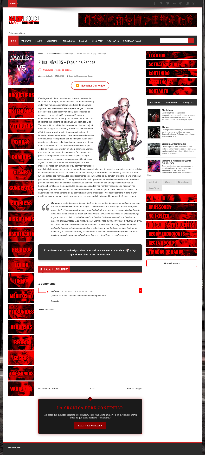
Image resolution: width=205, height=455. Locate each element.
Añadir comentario (46, 309)
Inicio (13, 40)
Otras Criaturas (172, 263)
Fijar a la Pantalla (90, 425)
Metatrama (97, 40)
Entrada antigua (134, 388)
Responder (55, 301)
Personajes (69, 40)
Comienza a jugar (132, 40)
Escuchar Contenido (90, 85)
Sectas (38, 40)
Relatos (83, 40)
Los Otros (154, 188)
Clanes (165, 127)
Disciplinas (53, 40)
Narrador (26, 40)
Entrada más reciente (48, 388)
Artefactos (154, 182)
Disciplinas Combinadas (174, 144)
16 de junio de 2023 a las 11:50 (76, 291)
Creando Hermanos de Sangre (81, 76)
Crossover (113, 40)
